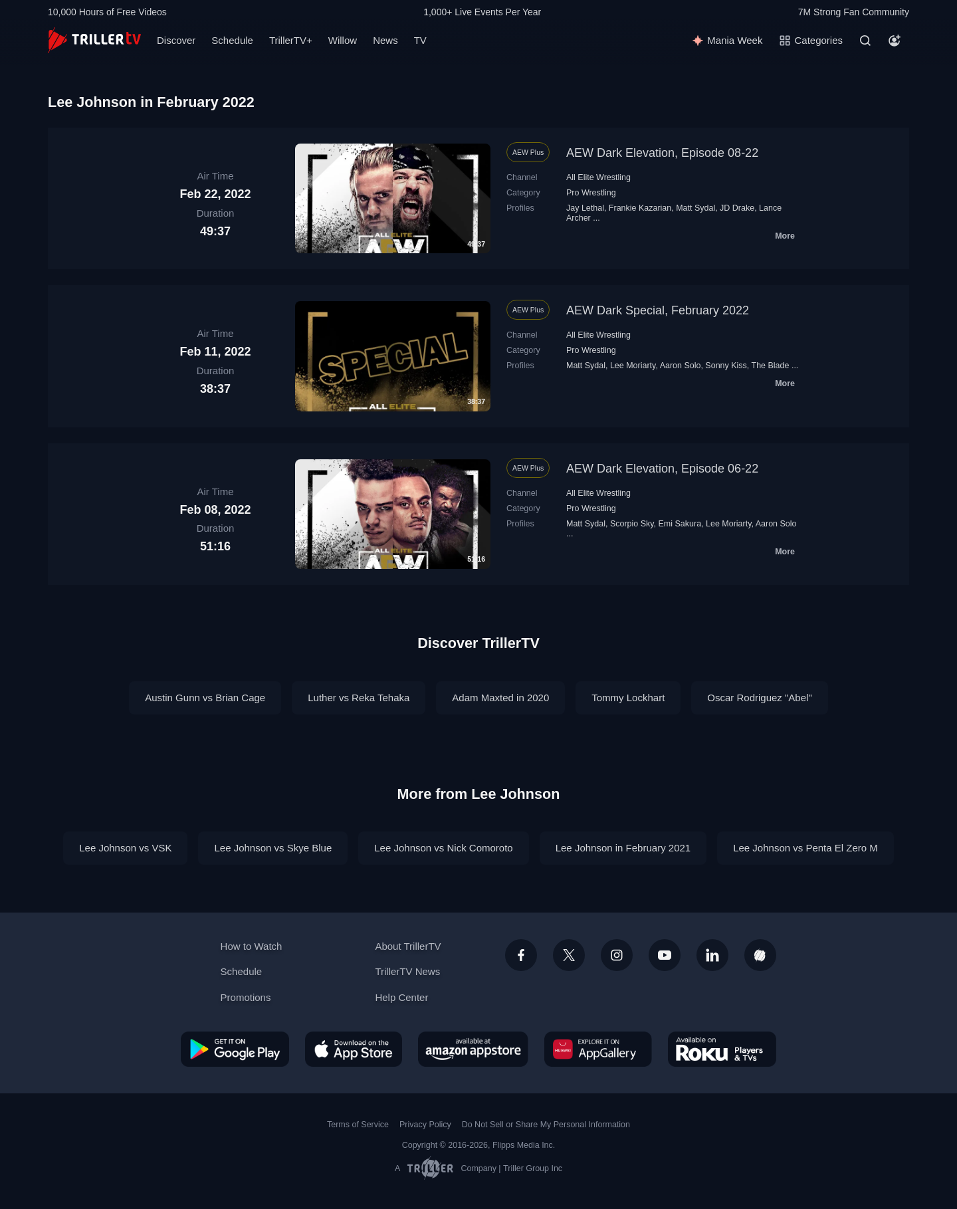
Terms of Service (358, 1124)
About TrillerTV (408, 946)
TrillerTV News (407, 971)
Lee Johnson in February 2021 (623, 847)
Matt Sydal (695, 208)
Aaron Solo (680, 365)
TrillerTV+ (290, 40)
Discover (176, 40)
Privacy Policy (425, 1124)
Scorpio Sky (632, 523)
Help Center (401, 997)
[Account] (894, 40)
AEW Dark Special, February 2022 (657, 310)
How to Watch (251, 946)
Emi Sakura (680, 523)
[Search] (865, 40)
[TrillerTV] (94, 40)
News (385, 40)
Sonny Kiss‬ (725, 365)
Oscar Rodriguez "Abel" (759, 697)
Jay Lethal (585, 208)
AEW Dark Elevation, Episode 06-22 (662, 468)
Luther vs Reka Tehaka (358, 697)
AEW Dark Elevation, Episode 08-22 (662, 153)
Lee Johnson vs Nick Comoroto (443, 847)
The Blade (771, 365)
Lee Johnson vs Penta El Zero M (805, 847)
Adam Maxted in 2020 (500, 697)
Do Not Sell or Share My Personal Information (546, 1124)
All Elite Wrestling (598, 177)
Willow (342, 40)
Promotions (246, 997)
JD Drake (737, 208)
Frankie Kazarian (640, 208)
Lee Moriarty (632, 365)
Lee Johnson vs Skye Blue (273, 847)
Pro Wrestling (591, 192)
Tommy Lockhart (628, 697)
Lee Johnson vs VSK (125, 847)
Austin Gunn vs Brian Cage (205, 697)
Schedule (232, 40)
